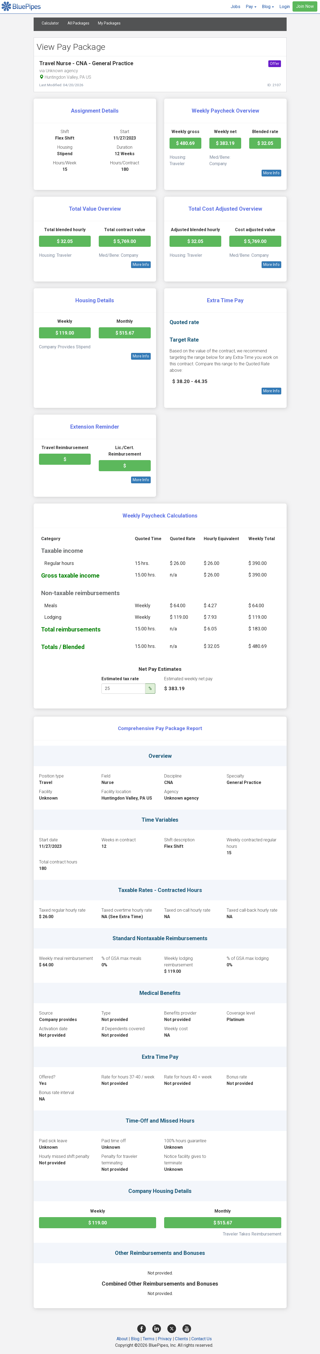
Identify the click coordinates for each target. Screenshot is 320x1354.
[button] (251, 6)
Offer (274, 63)
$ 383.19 (225, 143)
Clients (181, 1338)
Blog (135, 1338)
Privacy (165, 1338)
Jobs (235, 6)
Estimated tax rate (120, 678)
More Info (271, 173)
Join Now (305, 6)
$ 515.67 (124, 333)
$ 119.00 (64, 333)
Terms (148, 1338)
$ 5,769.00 (124, 241)
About (122, 1338)
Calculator (50, 23)
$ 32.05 (265, 143)
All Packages (78, 23)
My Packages (109, 23)
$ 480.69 (185, 143)
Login (284, 6)
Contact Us (201, 1338)
